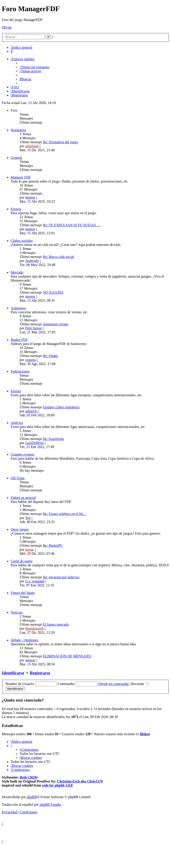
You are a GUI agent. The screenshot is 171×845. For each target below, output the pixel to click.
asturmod (32, 146)
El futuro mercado (56, 624)
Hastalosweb (34, 628)
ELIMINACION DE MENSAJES (67, 656)
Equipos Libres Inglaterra (61, 407)
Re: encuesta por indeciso (61, 577)
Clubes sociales (22, 241)
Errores (16, 209)
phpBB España (50, 804)
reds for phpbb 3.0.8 (57, 785)
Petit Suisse (33, 328)
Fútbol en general (23, 498)
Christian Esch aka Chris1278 (80, 781)
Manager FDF (21, 177)
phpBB (32, 797)
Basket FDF (19, 340)
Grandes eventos (22, 454)
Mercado (17, 272)
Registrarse (40, 673)
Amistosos (18, 308)
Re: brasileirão (53, 439)
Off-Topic (18, 478)
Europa (16, 391)
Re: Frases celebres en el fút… (65, 514)
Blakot (145, 734)
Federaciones (20, 371)
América (17, 423)
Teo (28, 518)
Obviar (7, 27)
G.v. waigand (34, 581)
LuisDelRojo (34, 443)
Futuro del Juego (23, 593)
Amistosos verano (55, 324)
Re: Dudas (50, 356)
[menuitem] (11, 51)
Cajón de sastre (22, 561)
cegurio (30, 360)
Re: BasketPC (53, 545)
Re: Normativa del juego (60, 142)
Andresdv (32, 261)
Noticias (16, 612)
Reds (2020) (28, 777)
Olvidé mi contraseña (113, 684)
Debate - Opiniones (24, 640)
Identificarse (13, 673)
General (16, 158)
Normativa (18, 130)
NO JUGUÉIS (53, 292)
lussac (29, 549)
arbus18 (31, 411)
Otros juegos (20, 529)
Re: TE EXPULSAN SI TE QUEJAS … (71, 225)
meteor (30, 197)
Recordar (140, 684)
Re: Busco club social (58, 257)
